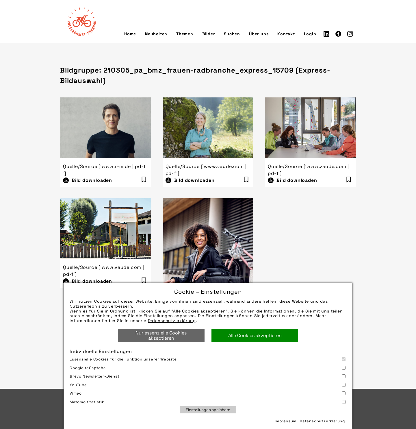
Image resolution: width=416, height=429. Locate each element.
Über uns (258, 33)
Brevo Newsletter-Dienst (208, 376)
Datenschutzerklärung (172, 320)
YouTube (208, 384)
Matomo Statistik (208, 402)
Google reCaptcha (208, 367)
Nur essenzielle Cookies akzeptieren (161, 335)
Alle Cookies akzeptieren (255, 335)
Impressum (285, 421)
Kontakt (286, 33)
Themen (184, 33)
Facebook (338, 34)
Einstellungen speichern (208, 409)
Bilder (208, 33)
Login (310, 33)
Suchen (232, 33)
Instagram (350, 34)
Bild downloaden (92, 180)
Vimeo (208, 393)
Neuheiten (156, 33)
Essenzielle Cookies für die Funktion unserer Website (208, 359)
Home (130, 33)
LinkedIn (326, 34)
